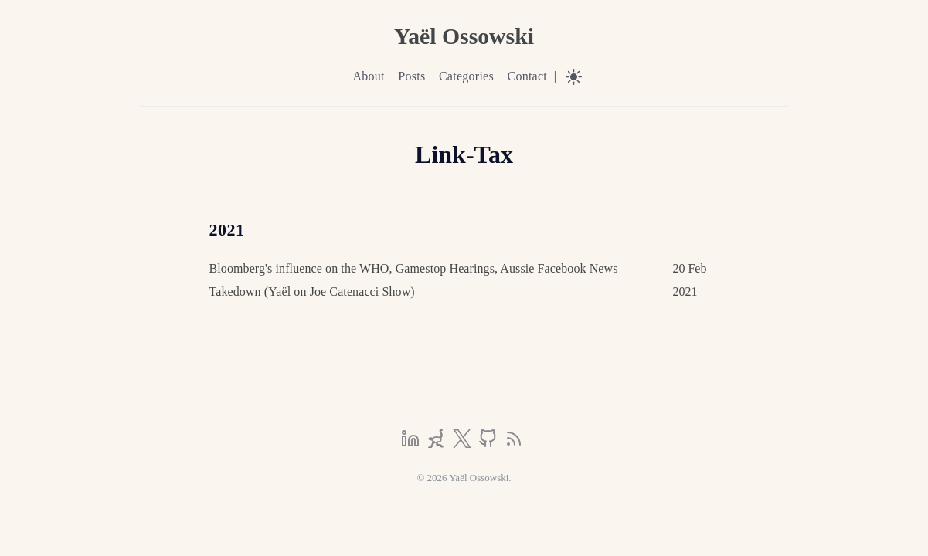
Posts (411, 76)
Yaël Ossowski (464, 36)
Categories (466, 76)
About (368, 76)
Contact (527, 76)
